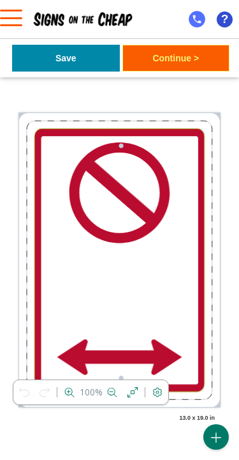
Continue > (175, 58)
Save (65, 58)
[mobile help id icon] (197, 19)
